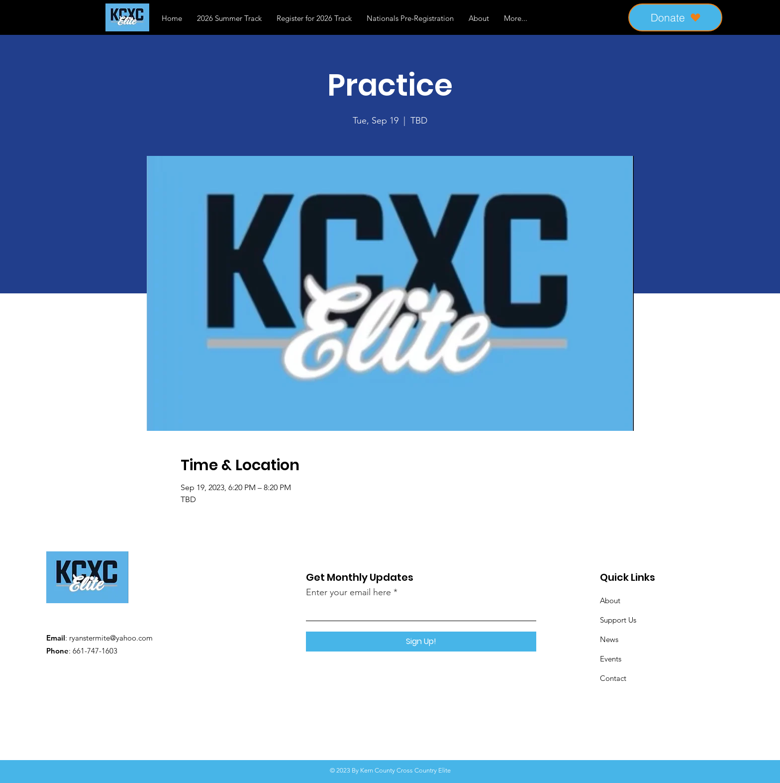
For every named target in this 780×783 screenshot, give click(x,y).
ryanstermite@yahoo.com (111, 638)
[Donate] (675, 17)
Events (610, 658)
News (609, 639)
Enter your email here (348, 592)
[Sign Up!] (421, 642)
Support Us (618, 620)
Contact (613, 678)
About (610, 600)
